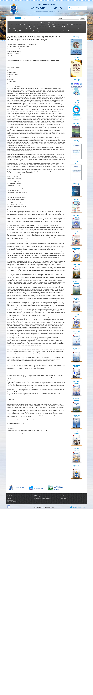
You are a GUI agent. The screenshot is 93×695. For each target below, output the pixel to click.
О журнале (11, 18)
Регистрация (81, 7)
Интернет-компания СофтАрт (79, 507)
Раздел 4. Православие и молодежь (38, 26)
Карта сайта (63, 498)
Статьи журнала (15, 24)
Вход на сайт (72, 7)
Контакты (41, 18)
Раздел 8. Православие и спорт (71, 30)
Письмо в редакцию (12, 501)
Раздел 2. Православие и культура (57, 24)
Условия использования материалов (42, 498)
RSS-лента (10, 500)
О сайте (62, 495)
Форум (29, 18)
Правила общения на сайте (40, 496)
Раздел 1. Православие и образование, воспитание (33, 24)
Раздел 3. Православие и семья (75, 24)
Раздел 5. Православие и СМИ (57, 26)
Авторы (24, 18)
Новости (35, 18)
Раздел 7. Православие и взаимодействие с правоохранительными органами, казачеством (38, 30)
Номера (18, 18)
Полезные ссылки (65, 496)
